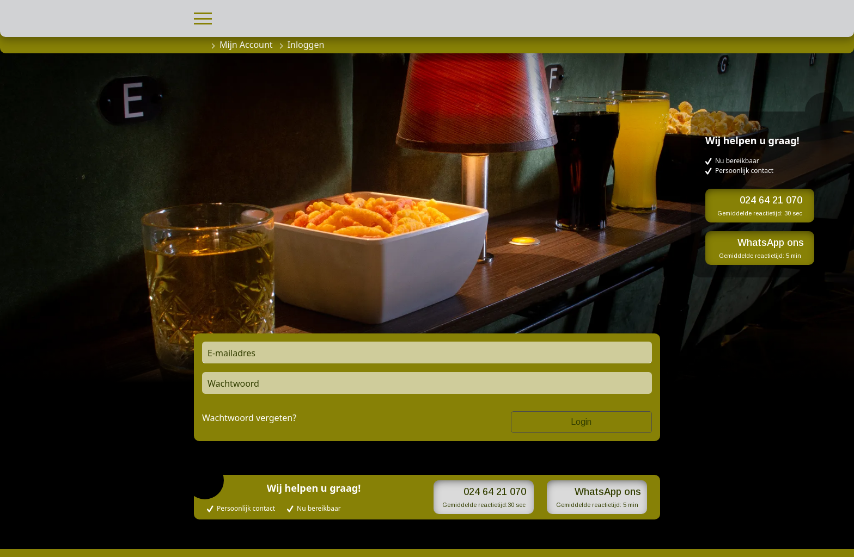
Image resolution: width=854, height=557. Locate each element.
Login (581, 421)
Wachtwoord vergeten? (249, 418)
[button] (203, 17)
